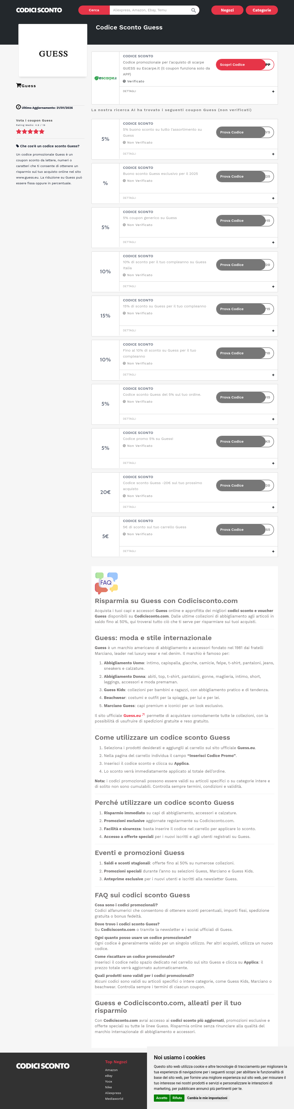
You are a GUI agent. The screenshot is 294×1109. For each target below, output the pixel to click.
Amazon (111, 1070)
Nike (108, 1087)
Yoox (108, 1081)
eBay (109, 1075)
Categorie (262, 10)
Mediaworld (114, 1098)
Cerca (94, 10)
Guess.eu (134, 715)
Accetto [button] (161, 1098)
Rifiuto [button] (177, 1098)
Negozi (227, 10)
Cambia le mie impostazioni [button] (207, 1098)
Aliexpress (113, 1093)
